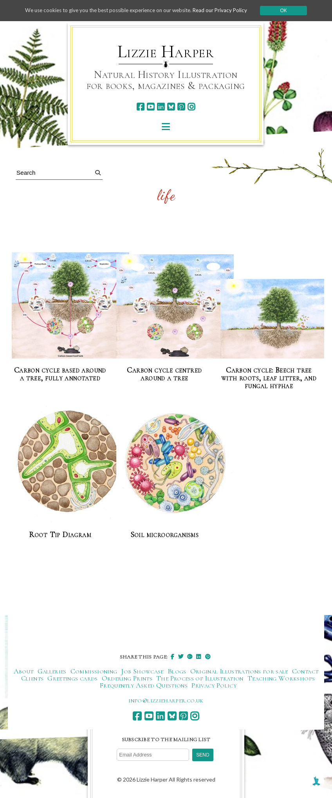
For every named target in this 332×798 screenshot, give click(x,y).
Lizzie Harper (165, 51)
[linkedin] (160, 106)
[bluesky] (171, 106)
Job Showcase (142, 671)
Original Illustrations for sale (239, 671)
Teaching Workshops (281, 678)
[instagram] (191, 106)
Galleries (52, 671)
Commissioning (93, 671)
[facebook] (140, 106)
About (24, 671)
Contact (305, 671)
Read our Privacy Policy (226, 10)
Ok (290, 10)
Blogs (177, 671)
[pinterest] (181, 106)
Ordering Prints (127, 678)
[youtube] (150, 106)
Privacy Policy (213, 685)
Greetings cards (72, 678)
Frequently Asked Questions (143, 685)
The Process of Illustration (200, 678)
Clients (32, 678)
